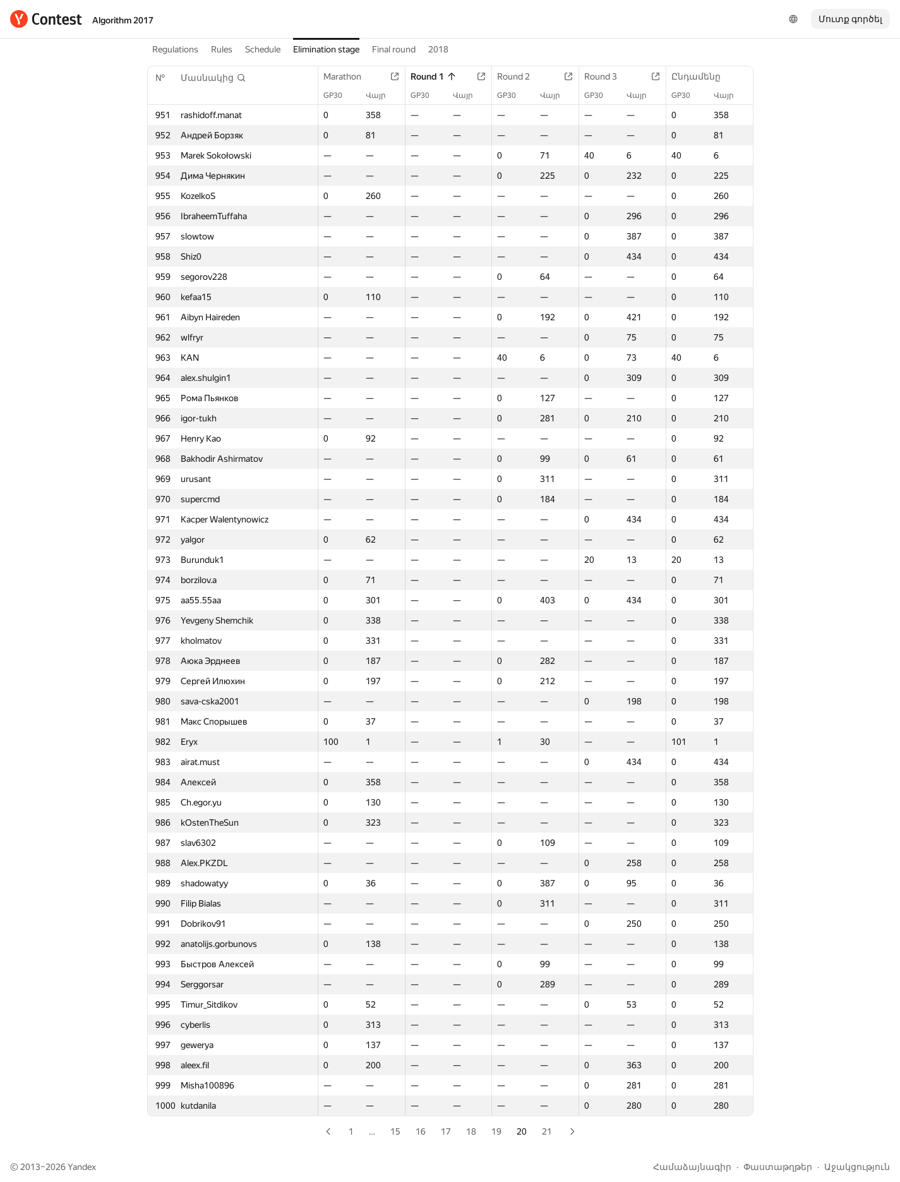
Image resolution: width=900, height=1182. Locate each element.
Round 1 (434, 76)
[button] (213, 78)
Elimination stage (326, 49)
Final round (394, 49)
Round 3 (607, 76)
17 (446, 1131)
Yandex (82, 1167)
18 (471, 1131)
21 (547, 1131)
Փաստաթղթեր (777, 1167)
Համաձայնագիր (692, 1167)
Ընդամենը (702, 76)
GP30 (339, 95)
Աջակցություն (857, 1167)
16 (421, 1131)
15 (395, 1131)
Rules (221, 49)
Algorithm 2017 (122, 20)
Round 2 (520, 76)
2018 (438, 49)
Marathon (348, 76)
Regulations (175, 49)
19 (496, 1131)
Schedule (262, 49)
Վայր (382, 95)
